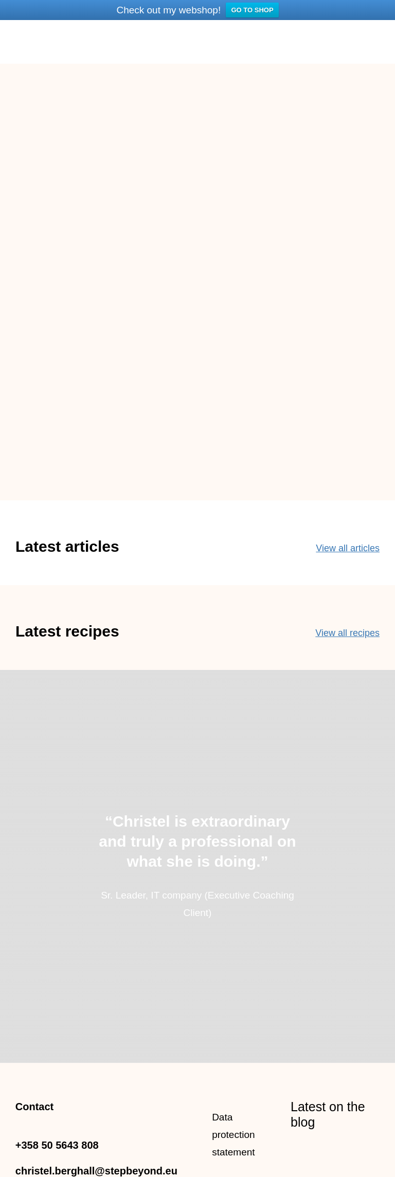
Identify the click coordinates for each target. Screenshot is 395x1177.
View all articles (348, 548)
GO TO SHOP (252, 10)
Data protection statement (233, 1134)
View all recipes (347, 632)
